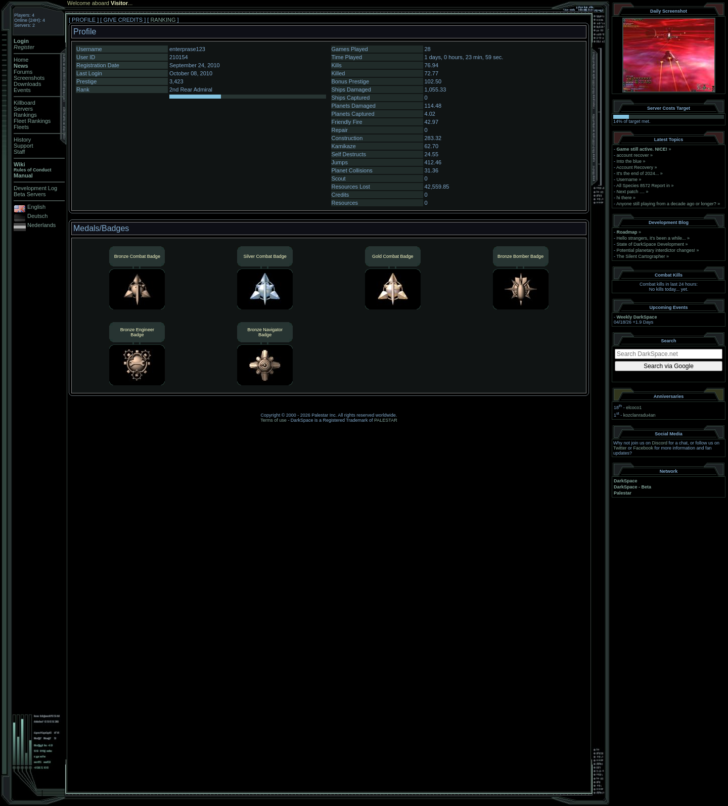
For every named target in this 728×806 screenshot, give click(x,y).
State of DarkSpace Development (651, 244)
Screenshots (29, 78)
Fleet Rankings (32, 121)
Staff (19, 152)
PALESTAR (385, 420)
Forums (23, 72)
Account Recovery (634, 167)
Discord (660, 442)
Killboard (24, 103)
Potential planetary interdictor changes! (656, 250)
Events (22, 90)
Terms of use (273, 420)
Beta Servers (30, 194)
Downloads (27, 84)
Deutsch (37, 216)
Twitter (620, 448)
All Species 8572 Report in (643, 185)
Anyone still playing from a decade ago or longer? (666, 203)
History (22, 140)
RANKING (162, 20)
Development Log (35, 188)
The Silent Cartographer (640, 256)
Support (23, 146)
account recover (633, 155)
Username (627, 179)
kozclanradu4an (639, 415)
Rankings (25, 115)
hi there (624, 197)
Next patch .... (631, 191)
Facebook (643, 448)
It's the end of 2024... (638, 173)
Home (21, 60)
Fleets (21, 127)
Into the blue (629, 161)
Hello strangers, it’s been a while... (651, 238)
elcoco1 (634, 407)
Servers (23, 109)
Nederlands (41, 225)
